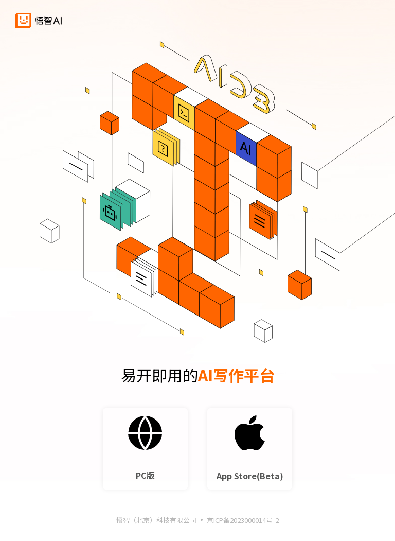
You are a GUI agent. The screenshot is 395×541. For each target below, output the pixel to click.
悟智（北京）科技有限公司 (156, 522)
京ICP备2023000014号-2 (243, 522)
